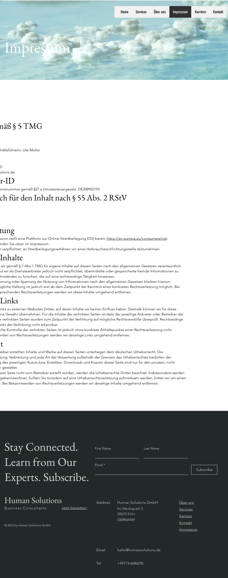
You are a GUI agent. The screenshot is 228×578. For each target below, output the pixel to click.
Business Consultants (25, 508)
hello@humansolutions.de (139, 550)
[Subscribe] (204, 470)
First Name (103, 448)
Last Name (151, 448)
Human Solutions (33, 500)
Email (99, 464)
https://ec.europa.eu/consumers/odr (137, 238)
